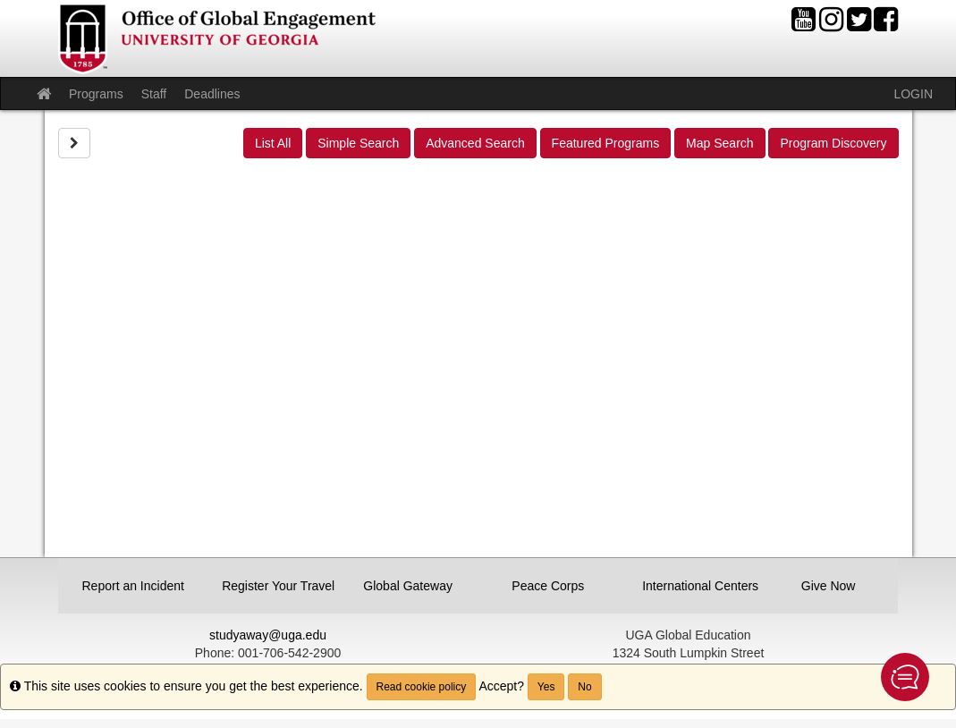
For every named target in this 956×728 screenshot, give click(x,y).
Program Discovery (833, 143)
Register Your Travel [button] (274, 586)
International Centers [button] (694, 586)
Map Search (719, 143)
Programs (96, 94)
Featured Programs (606, 143)
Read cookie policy (421, 687)
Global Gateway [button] (408, 586)
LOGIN (913, 94)
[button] (905, 677)
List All (273, 143)
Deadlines (212, 94)
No (584, 687)
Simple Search (358, 143)
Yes (546, 687)
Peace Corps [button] (548, 586)
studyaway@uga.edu (267, 635)
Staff (154, 94)
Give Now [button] (828, 586)
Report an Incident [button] (133, 586)
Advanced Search (475, 143)
